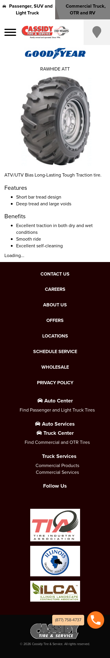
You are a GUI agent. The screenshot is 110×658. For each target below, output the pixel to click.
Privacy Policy (55, 383)
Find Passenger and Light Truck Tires (57, 410)
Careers (55, 289)
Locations (55, 336)
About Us (55, 305)
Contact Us (55, 274)
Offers (55, 320)
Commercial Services (57, 472)
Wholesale (55, 367)
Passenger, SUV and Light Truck (28, 9)
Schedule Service (55, 351)
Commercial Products (57, 465)
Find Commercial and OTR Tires (57, 442)
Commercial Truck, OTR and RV (82, 9)
